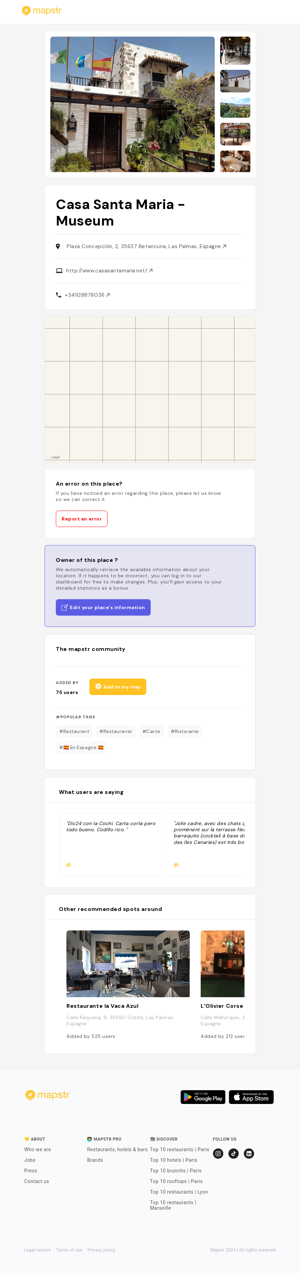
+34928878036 (87, 295)
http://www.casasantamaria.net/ (109, 270)
